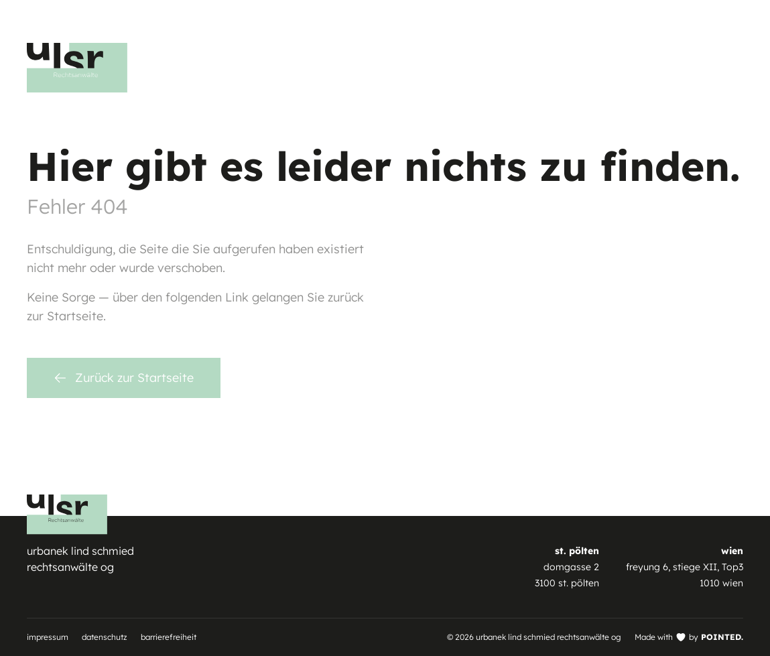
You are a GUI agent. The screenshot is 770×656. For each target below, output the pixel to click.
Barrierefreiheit (168, 637)
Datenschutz (104, 637)
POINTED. (722, 637)
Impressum (47, 637)
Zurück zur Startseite (124, 377)
